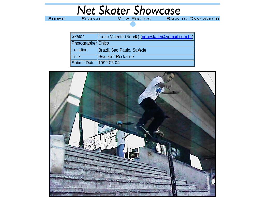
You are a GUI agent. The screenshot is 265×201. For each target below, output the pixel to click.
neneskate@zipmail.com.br (167, 36)
